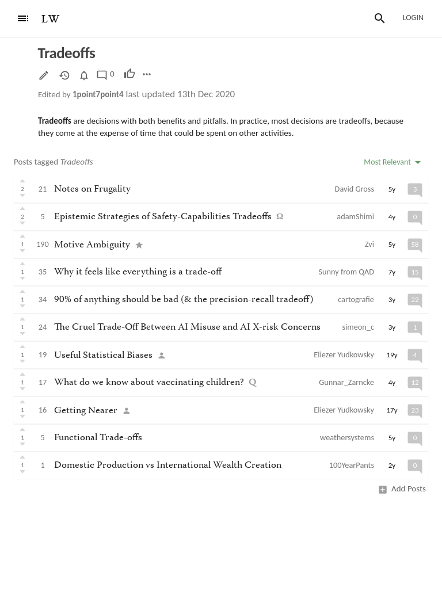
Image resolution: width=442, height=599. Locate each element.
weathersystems (347, 437)
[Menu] (23, 18)
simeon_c (358, 327)
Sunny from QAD (346, 271)
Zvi (369, 244)
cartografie (356, 299)
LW (50, 19)
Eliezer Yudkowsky (344, 354)
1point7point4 (98, 94)
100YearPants (351, 465)
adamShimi (355, 216)
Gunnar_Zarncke (346, 382)
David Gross (354, 189)
